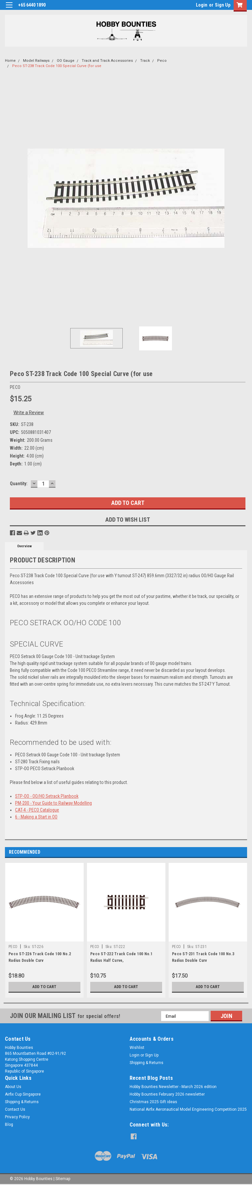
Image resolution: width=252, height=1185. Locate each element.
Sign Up (222, 5)
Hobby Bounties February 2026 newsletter (167, 1094)
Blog (9, 1124)
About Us (13, 1086)
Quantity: (19, 483)
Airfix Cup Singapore (23, 1094)
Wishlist (137, 1047)
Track (145, 61)
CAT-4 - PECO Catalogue (37, 810)
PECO (13, 946)
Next (242, 852)
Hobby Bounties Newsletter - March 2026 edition (173, 1086)
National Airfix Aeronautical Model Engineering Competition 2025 (188, 1109)
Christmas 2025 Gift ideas (153, 1102)
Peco (162, 61)
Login (201, 5)
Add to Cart (44, 986)
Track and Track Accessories (107, 61)
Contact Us (15, 1109)
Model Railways (36, 61)
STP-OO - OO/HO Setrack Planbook (46, 796)
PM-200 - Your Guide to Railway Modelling (53, 803)
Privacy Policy (17, 1117)
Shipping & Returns (146, 1062)
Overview (24, 546)
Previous (232, 852)
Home (10, 61)
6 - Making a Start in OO (36, 816)
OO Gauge (65, 61)
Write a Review (28, 412)
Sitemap (62, 1178)
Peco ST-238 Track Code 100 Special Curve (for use (56, 66)
